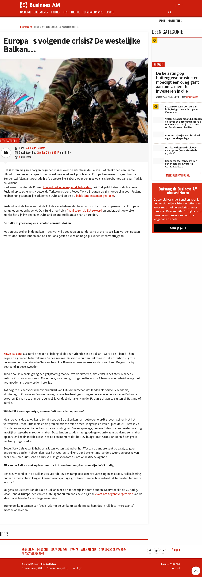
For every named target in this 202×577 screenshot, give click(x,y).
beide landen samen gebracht (95, 196)
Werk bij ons (88, 550)
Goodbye (77, 568)
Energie (75, 12)
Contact (175, 568)
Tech (65, 12)
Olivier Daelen (192, 97)
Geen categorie (8, 141)
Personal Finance (93, 12)
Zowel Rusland (12, 354)
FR (180, 5)
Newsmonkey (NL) (32, 568)
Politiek (55, 12)
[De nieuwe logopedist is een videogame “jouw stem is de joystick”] (158, 148)
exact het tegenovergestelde (114, 494)
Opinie (161, 20)
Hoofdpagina (26, 26)
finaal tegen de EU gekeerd (84, 210)
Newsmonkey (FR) (57, 568)
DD (6, 152)
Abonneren (28, 550)
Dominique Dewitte (35, 148)
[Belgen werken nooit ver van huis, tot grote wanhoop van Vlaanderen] (158, 107)
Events (74, 550)
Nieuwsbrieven (59, 550)
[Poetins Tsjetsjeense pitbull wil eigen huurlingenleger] (158, 134)
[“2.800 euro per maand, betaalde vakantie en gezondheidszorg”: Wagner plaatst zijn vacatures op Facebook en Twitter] (158, 120)
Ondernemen (41, 12)
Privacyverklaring (33, 553)
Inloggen (42, 550)
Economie (25, 12)
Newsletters (175, 20)
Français (176, 550)
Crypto (110, 12)
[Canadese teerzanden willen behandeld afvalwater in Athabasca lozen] (158, 161)
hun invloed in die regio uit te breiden (67, 187)
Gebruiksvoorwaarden (112, 550)
